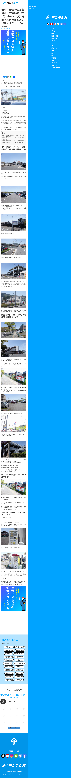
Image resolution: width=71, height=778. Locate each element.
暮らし (53, 46)
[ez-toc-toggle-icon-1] (23, 133)
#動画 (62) (8, 654)
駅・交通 (8, 28)
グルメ (53, 31)
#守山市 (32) (9, 660)
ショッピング (55, 60)
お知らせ (54, 63)
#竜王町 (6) (19, 676)
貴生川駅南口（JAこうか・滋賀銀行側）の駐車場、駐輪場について (13, 136)
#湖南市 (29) (19, 660)
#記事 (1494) (9, 647)
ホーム (53, 29)
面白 (52, 43)
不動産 (53, 58)
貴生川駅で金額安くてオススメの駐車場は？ (13, 140)
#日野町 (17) (19, 667)
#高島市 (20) (9, 667)
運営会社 (9, 772)
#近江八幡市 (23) (19, 663)
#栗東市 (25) (7, 663)
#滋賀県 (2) (19, 680)
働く (52, 55)
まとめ (53, 41)
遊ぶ (52, 33)
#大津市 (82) (20, 650)
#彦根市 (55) (9, 657)
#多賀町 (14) (9, 670)
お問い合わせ (17, 772)
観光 (52, 50)
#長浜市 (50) (19, 657)
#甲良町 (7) (9, 676)
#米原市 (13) (19, 670)
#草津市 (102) (9, 650)
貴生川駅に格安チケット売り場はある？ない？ (13, 142)
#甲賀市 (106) (19, 647)
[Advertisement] (13, 65)
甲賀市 (3, 28)
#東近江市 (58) (18, 654)
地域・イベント (56, 48)
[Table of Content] (24, 133)
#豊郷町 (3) (9, 680)
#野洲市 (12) (9, 673)
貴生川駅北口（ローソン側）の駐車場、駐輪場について (13, 138)
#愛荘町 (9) (19, 673)
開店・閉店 (54, 36)
